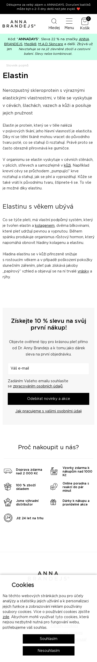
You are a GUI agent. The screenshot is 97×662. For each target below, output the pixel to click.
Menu (69, 23)
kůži (67, 165)
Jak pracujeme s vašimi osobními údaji (48, 411)
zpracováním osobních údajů (38, 386)
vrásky (83, 271)
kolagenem (45, 226)
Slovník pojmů (17, 65)
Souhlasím (48, 639)
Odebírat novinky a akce (48, 399)
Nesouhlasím (49, 651)
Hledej (54, 23)
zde (6, 617)
